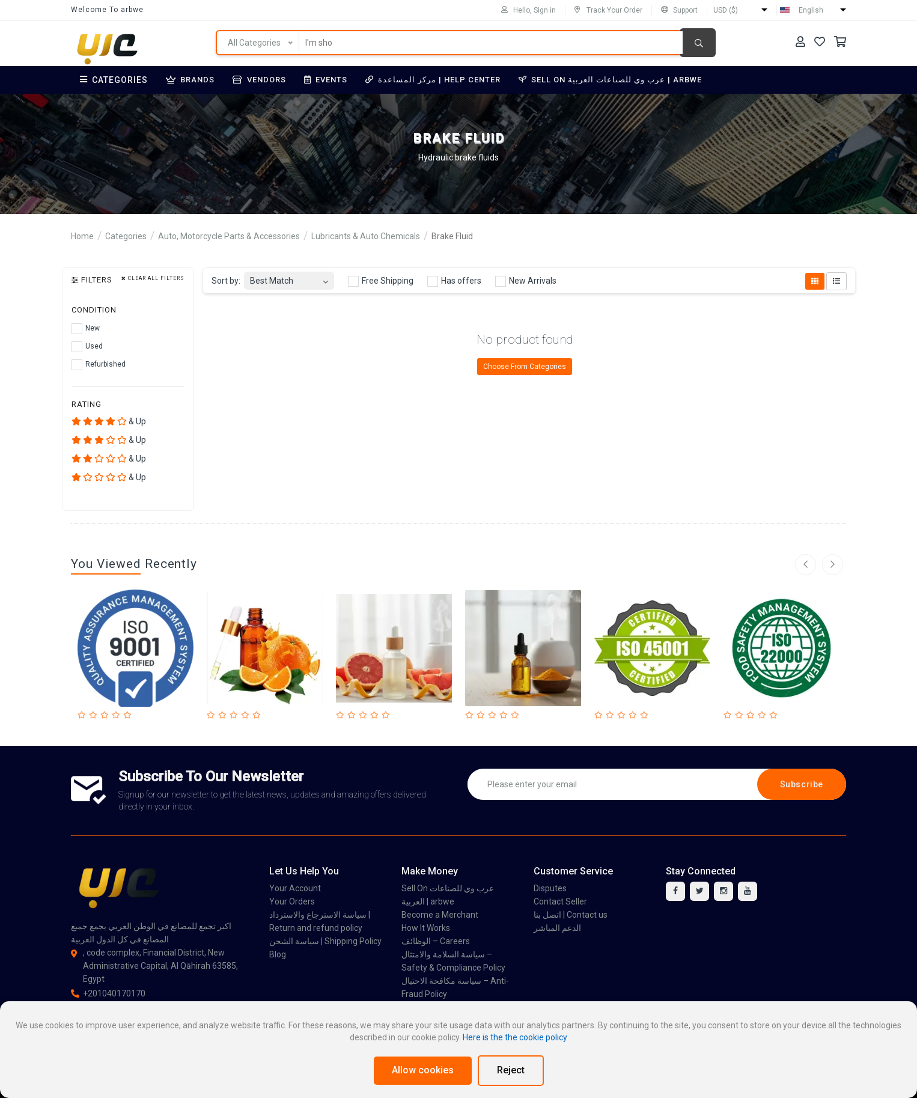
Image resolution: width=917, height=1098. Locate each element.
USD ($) (725, 10)
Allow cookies (423, 1070)
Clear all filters (152, 278)
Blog (277, 954)
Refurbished (99, 364)
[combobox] (289, 277)
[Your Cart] (840, 41)
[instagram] (723, 891)
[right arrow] (832, 564)
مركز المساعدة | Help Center (433, 79)
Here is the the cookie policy (515, 1037)
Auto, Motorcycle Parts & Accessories (229, 236)
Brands (190, 79)
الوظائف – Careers (435, 941)
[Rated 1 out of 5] (83, 715)
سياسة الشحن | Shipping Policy (325, 941)
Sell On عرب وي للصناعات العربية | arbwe (610, 79)
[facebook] (675, 891)
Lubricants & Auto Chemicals (365, 236)
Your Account (295, 888)
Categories (114, 80)
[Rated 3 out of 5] (106, 715)
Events (325, 79)
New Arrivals (525, 281)
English (811, 10)
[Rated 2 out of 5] (94, 715)
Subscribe (801, 784)
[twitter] (699, 891)
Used (87, 346)
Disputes (550, 888)
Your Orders (292, 901)
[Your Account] (800, 41)
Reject (511, 1070)
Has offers (454, 281)
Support (679, 10)
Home (82, 236)
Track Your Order (608, 10)
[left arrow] (805, 564)
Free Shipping (380, 281)
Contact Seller (560, 901)
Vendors (259, 79)
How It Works (425, 928)
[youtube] (747, 891)
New (86, 328)
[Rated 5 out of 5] (129, 715)
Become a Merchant (439, 915)
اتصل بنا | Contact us (571, 915)
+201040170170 (108, 993)
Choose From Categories (524, 366)
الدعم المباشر (557, 928)
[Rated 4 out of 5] (117, 715)
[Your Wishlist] (819, 41)
